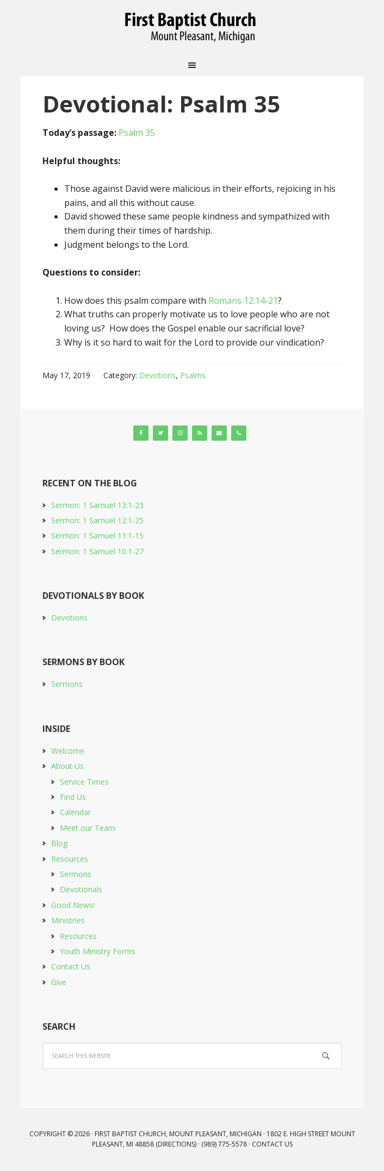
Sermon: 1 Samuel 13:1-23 (97, 505)
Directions (176, 1144)
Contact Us (70, 966)
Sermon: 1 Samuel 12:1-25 (97, 520)
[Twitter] (160, 433)
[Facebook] (140, 433)
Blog (59, 843)
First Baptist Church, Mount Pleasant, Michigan (192, 27)
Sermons (67, 684)
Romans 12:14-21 (243, 300)
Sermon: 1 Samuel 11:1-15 (97, 535)
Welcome (67, 751)
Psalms (193, 375)
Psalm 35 (137, 133)
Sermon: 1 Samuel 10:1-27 (97, 551)
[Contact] (219, 433)
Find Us (73, 797)
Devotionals (81, 889)
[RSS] (199, 433)
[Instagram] (180, 433)
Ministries (68, 920)
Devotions (157, 375)
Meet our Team (87, 828)
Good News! (73, 905)
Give (58, 982)
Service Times (84, 782)
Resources (69, 859)
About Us (67, 766)
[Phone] (238, 433)
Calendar (75, 812)
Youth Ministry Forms (97, 951)
